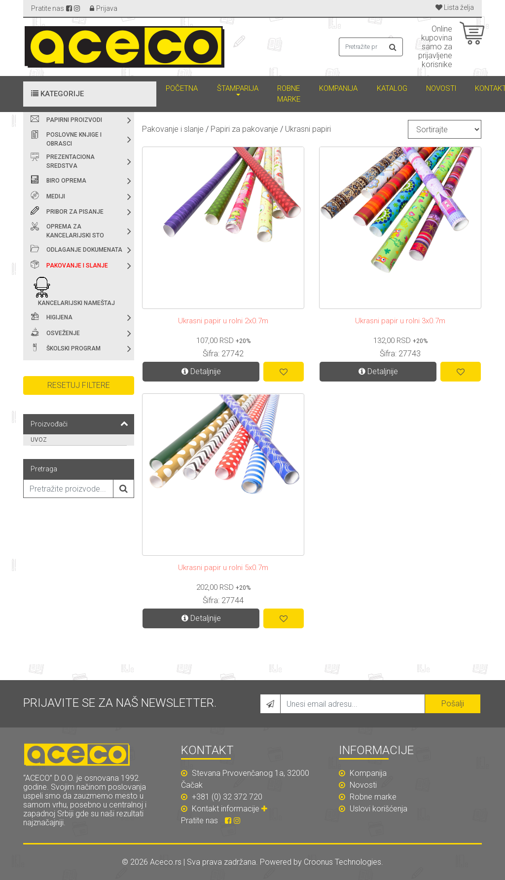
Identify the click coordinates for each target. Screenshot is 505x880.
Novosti (441, 88)
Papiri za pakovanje (244, 129)
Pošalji (452, 703)
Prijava (106, 8)
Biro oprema (66, 180)
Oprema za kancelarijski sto (75, 231)
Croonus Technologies (342, 862)
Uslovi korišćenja (373, 808)
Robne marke (288, 94)
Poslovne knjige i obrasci (74, 139)
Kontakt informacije (231, 808)
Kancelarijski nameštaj (76, 303)
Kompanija (338, 88)
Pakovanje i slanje (77, 265)
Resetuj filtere (78, 385)
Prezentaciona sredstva (70, 161)
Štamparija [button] (237, 88)
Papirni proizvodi (74, 119)
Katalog (392, 88)
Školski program (73, 348)
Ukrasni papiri (308, 129)
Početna (182, 88)
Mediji (55, 196)
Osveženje (63, 333)
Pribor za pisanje (75, 211)
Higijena (59, 317)
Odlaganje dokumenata (84, 249)
